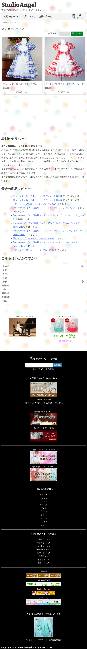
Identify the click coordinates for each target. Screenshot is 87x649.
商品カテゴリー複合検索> (43, 363)
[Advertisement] (23, 114)
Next (82, 266)
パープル (43, 498)
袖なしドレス (43, 557)
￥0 (73, 18)
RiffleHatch (73, 646)
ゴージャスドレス (43, 543)
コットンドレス (43, 540)
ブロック (78, 33)
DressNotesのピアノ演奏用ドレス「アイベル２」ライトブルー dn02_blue (48, 215)
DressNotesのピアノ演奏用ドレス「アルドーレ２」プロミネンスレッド (47, 208)
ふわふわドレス (43, 533)
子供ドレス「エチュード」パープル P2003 (33, 238)
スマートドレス (43, 547)
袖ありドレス (43, 553)
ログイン (80, 18)
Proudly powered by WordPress (39, 646)
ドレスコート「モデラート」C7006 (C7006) (43, 634)
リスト (66, 33)
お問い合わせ (45, 16)
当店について (28, 16)
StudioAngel (18, 4)
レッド (43, 519)
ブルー (43, 509)
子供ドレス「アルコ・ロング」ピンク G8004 (34, 204)
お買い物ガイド (10, 16)
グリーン (43, 495)
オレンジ (43, 492)
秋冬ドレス (43, 550)
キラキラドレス (43, 537)
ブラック (43, 505)
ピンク (43, 502)
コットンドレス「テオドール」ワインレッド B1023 (37, 196)
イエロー (43, 488)
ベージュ (43, 512)
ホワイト (43, 515)
